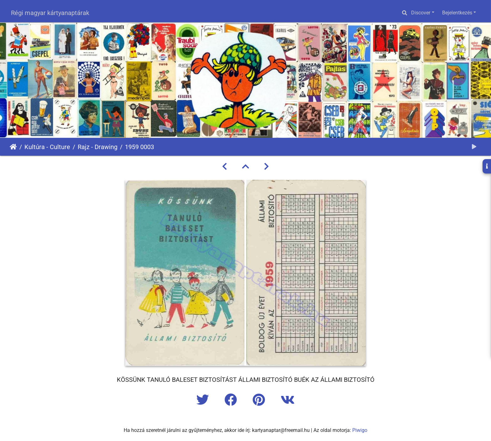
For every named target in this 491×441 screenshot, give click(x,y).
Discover (420, 13)
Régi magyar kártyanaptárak (50, 13)
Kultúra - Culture (47, 147)
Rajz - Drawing (97, 147)
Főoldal (13, 147)
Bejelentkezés (457, 13)
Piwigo (359, 430)
